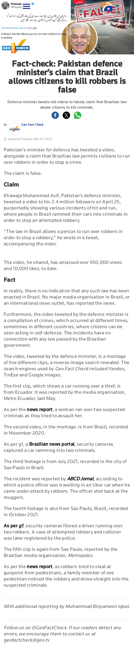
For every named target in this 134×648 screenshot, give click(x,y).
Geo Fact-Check (32, 124)
